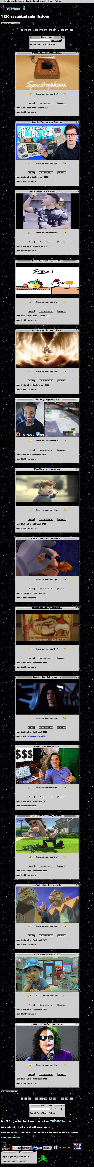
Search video (56, 40)
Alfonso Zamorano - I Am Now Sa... (47, 538)
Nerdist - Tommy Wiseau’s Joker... (47, 1024)
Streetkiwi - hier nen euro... (47, 469)
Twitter (58, 1)
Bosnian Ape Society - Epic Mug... (47, 608)
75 (67, 30)
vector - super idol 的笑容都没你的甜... (47, 191)
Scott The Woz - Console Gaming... (47, 122)
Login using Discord (10, 1161)
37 (41, 30)
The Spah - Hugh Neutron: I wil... (47, 885)
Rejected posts (39, 1)
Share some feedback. (11, 1137)
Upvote (31, 103)
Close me (23, 1161)
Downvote (61, 103)
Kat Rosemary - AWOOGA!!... (47, 954)
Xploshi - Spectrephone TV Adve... (47, 53)
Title (44, 44)
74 (62, 30)
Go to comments (46, 103)
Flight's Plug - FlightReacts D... (47, 399)
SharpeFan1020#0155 (37, 736)
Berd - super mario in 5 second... (47, 261)
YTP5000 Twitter (61, 1122)
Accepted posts (25, 1)
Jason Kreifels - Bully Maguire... (47, 677)
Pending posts (10, 1)
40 (55, 30)
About (50, 1)
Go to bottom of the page (11, 23)
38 (46, 30)
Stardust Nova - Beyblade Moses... (47, 330)
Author (52, 44)
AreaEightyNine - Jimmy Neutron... (47, 816)
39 (50, 30)
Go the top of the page (10, 1091)
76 (71, 30)
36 (36, 30)
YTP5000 (11, 9)
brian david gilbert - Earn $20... (47, 746)
